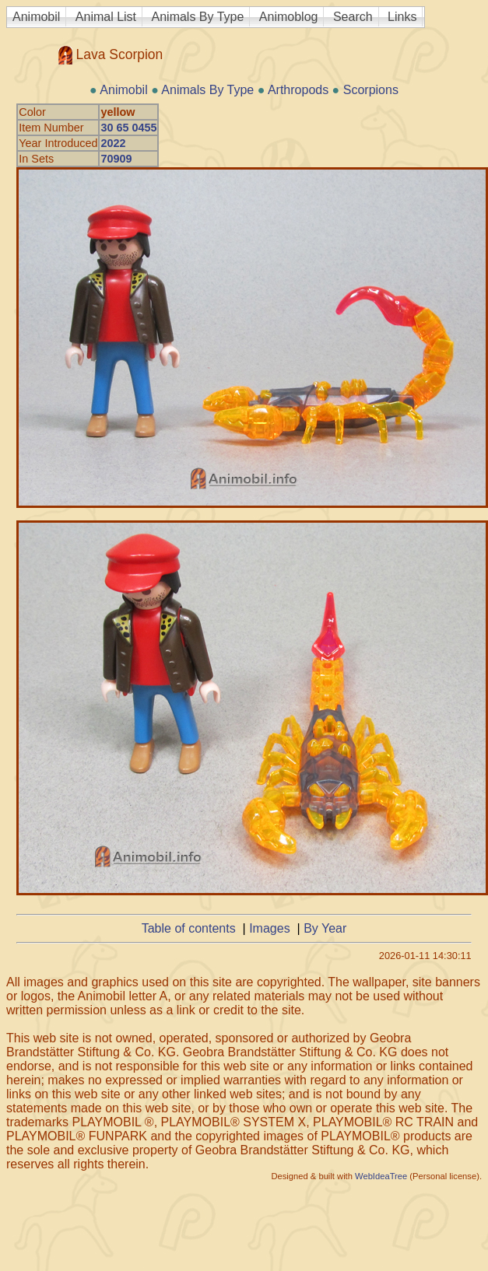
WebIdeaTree (381, 1176)
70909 (116, 158)
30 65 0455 (128, 127)
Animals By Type (198, 16)
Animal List (105, 16)
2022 (112, 143)
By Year (325, 928)
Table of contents (189, 928)
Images (269, 928)
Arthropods (298, 89)
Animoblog (288, 16)
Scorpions (370, 89)
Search (353, 16)
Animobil (36, 16)
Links (402, 16)
